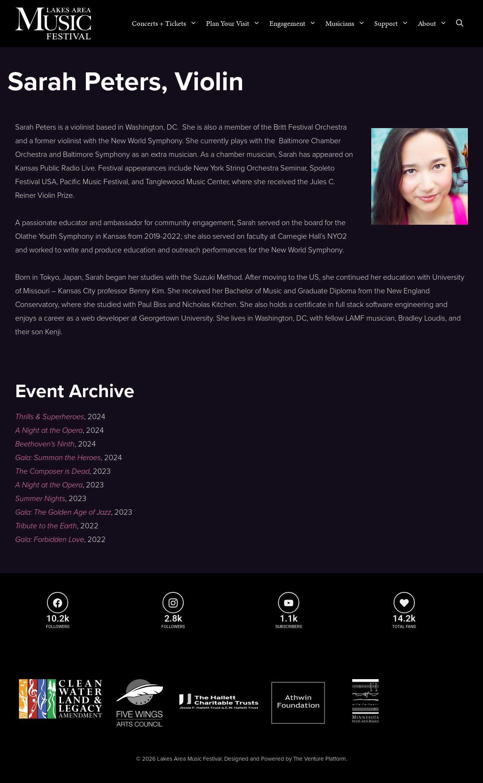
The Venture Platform (319, 758)
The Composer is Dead (52, 471)
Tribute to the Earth (46, 526)
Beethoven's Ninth (45, 444)
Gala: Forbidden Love (49, 539)
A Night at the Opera (49, 430)
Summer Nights (40, 498)
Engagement (295, 23)
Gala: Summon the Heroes (58, 457)
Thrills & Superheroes (49, 416)
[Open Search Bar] (460, 23)
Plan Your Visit (235, 23)
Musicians (347, 23)
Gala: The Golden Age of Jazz (63, 512)
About (435, 23)
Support (393, 23)
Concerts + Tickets (167, 23)
